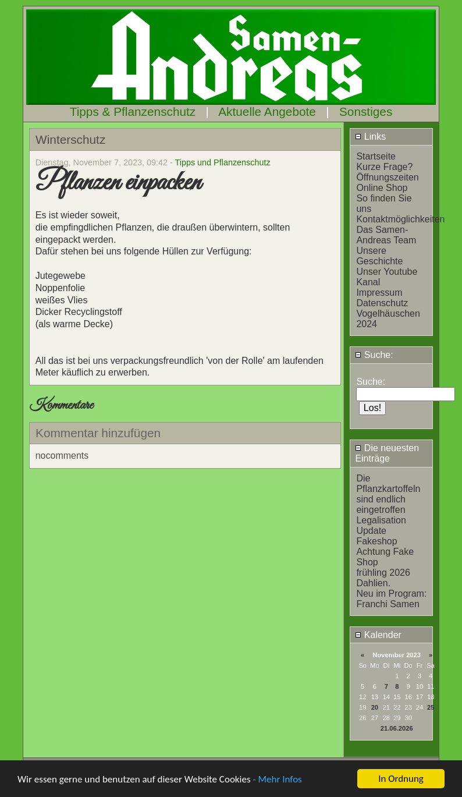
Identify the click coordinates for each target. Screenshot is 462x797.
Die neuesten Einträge (387, 453)
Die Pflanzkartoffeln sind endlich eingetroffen (388, 494)
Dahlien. (373, 583)
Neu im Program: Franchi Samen (391, 599)
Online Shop (381, 188)
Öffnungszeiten (387, 177)
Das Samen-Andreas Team (386, 235)
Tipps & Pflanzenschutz (133, 111)
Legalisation (381, 520)
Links (370, 136)
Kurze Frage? (384, 167)
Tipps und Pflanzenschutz (222, 162)
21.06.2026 (397, 728)
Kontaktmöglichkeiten (400, 219)
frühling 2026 (383, 573)
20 (374, 707)
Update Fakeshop (376, 536)
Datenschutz (382, 303)
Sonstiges (365, 111)
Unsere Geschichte (379, 256)
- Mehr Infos (277, 780)
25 (430, 707)
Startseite (376, 156)
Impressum (379, 292)
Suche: (374, 355)
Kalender (378, 635)
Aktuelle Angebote (267, 111)
